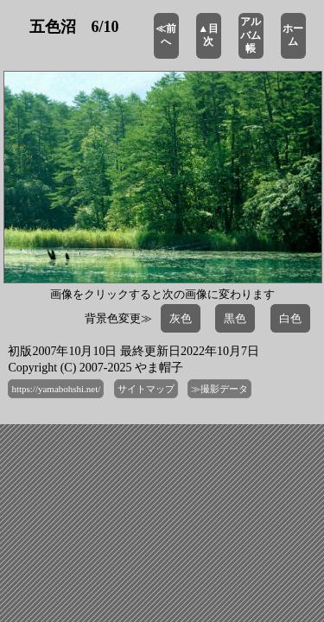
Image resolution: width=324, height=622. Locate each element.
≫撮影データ (219, 389)
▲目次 (208, 35)
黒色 (235, 318)
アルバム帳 (250, 35)
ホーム (293, 35)
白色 (290, 318)
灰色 (180, 318)
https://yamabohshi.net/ (55, 389)
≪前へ (166, 35)
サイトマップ (146, 389)
